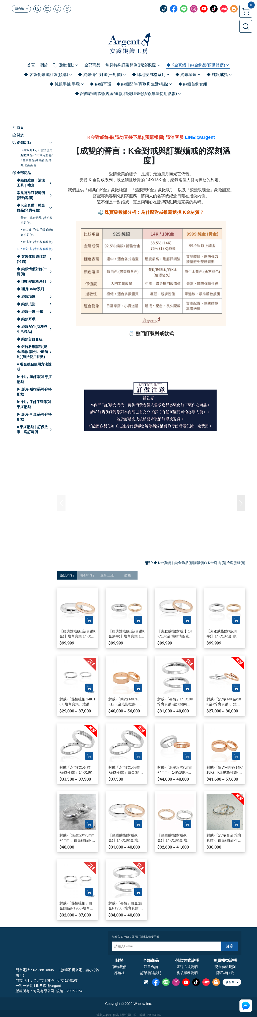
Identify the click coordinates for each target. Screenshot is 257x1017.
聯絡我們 (119, 967)
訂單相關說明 (150, 973)
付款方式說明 (187, 961)
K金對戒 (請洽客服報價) (36, 249)
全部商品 (151, 961)
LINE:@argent (200, 137)
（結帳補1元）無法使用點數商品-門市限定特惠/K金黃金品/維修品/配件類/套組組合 (36, 157)
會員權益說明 (225, 961)
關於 (119, 961)
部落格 (119, 973)
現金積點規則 (225, 967)
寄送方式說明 (187, 967)
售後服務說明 (187, 973)
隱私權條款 (225, 973)
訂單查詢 (151, 967)
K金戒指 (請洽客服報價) (36, 242)
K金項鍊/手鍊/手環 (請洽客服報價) (37, 232)
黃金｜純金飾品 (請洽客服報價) (36, 220)
